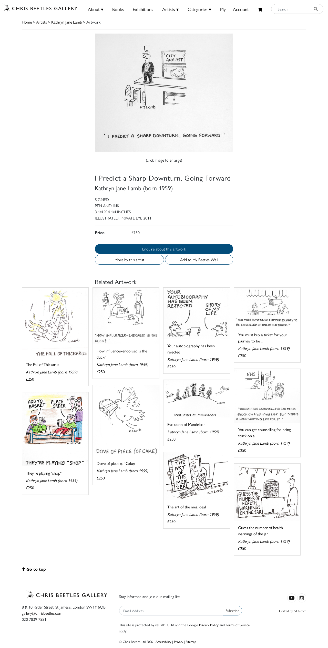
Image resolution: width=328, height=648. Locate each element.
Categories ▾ (199, 9)
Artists (41, 22)
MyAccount (234, 9)
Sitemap (191, 641)
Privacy (178, 641)
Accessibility (163, 641)
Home (27, 22)
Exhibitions (143, 9)
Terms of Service (238, 624)
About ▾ (95, 9)
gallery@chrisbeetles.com (42, 613)
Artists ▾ (170, 9)
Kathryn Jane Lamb (66, 22)
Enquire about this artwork (164, 249)
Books (118, 9)
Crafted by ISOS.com (292, 610)
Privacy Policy (209, 624)
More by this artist (129, 260)
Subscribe (232, 610)
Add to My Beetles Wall (199, 260)
